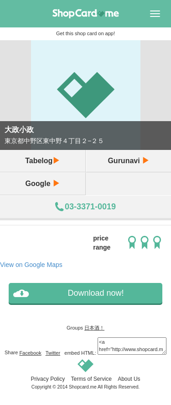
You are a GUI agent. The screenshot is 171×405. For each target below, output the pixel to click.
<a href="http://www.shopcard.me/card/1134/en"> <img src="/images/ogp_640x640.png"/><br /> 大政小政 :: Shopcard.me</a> (132, 345)
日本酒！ (94, 327)
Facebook (30, 353)
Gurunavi (128, 161)
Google (42, 183)
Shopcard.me (83, 386)
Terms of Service (91, 379)
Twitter (53, 353)
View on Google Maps (31, 264)
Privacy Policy (48, 379)
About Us (129, 379)
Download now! (95, 293)
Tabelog (42, 161)
